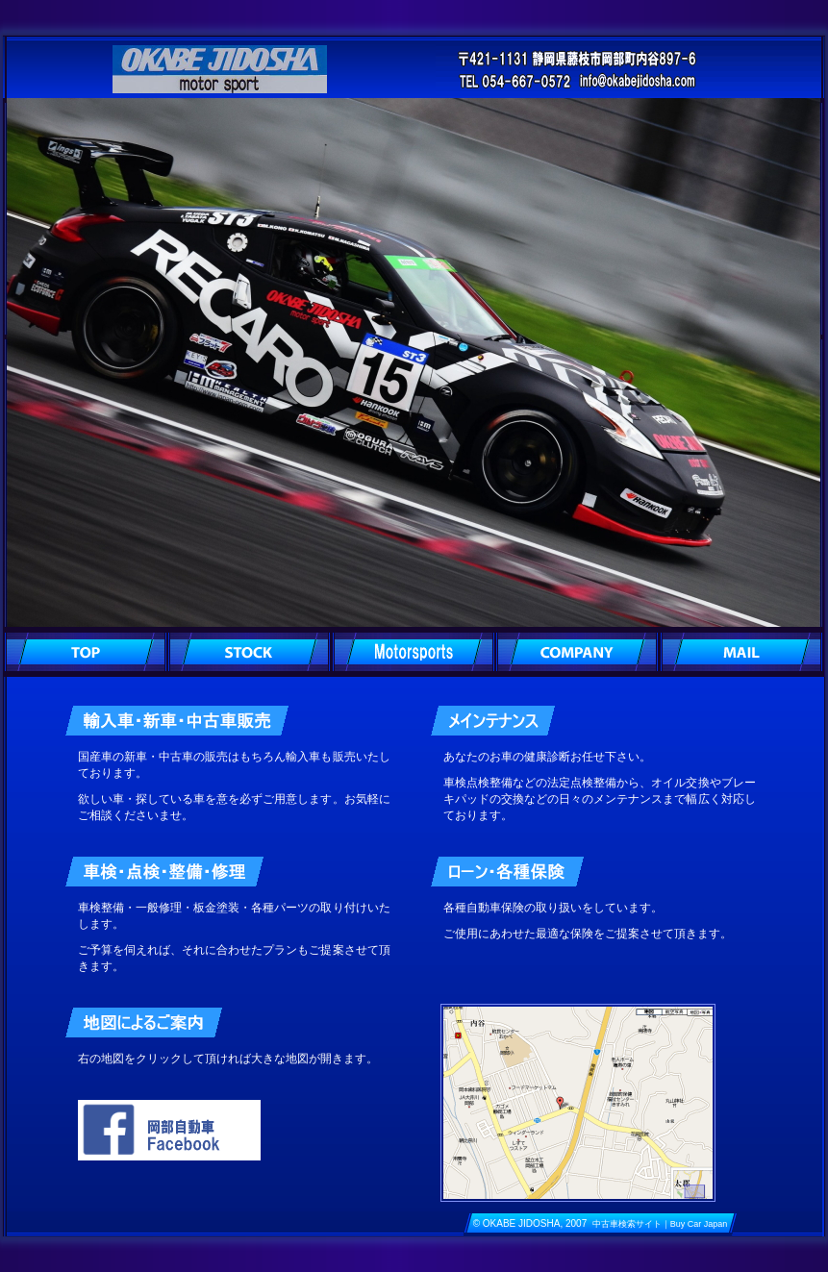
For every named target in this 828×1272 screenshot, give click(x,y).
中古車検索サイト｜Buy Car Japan (660, 1224)
